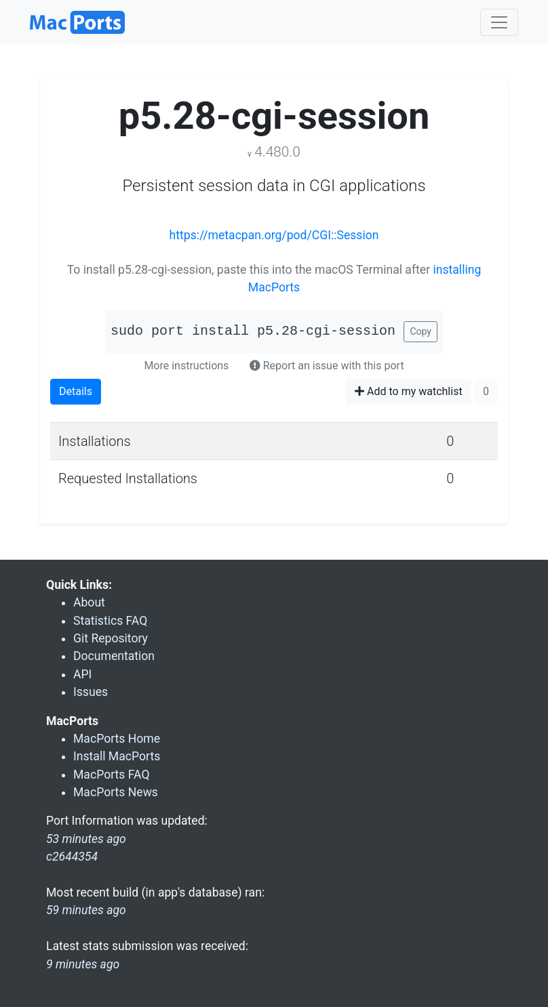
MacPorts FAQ (111, 774)
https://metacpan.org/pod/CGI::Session (274, 235)
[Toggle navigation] (499, 22)
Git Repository (110, 638)
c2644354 (72, 856)
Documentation (114, 656)
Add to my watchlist (409, 391)
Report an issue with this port (327, 365)
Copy (420, 331)
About (89, 602)
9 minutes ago (82, 964)
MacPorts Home (116, 738)
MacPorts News (115, 792)
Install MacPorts (116, 756)
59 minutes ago (86, 910)
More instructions (186, 365)
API (82, 674)
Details (75, 391)
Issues (90, 692)
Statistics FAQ (110, 621)
